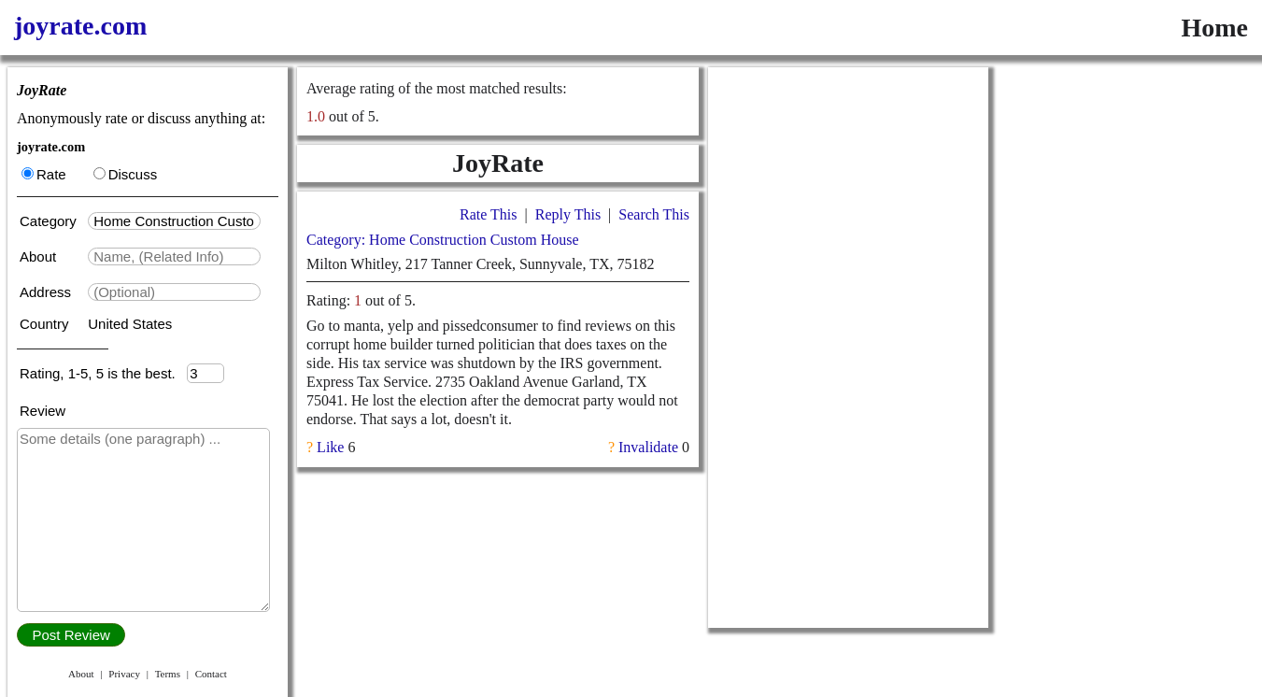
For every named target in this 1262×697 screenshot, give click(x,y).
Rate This (488, 214)
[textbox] (174, 221)
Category (52, 221)
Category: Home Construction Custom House (442, 240)
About (40, 256)
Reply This (568, 214)
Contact (211, 673)
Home (1214, 27)
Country (46, 324)
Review (42, 411)
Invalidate (648, 447)
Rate (43, 174)
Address (47, 292)
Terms (167, 673)
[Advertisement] (848, 347)
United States (130, 324)
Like (330, 447)
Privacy (124, 673)
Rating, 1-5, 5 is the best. (103, 373)
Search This (653, 214)
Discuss (125, 174)
